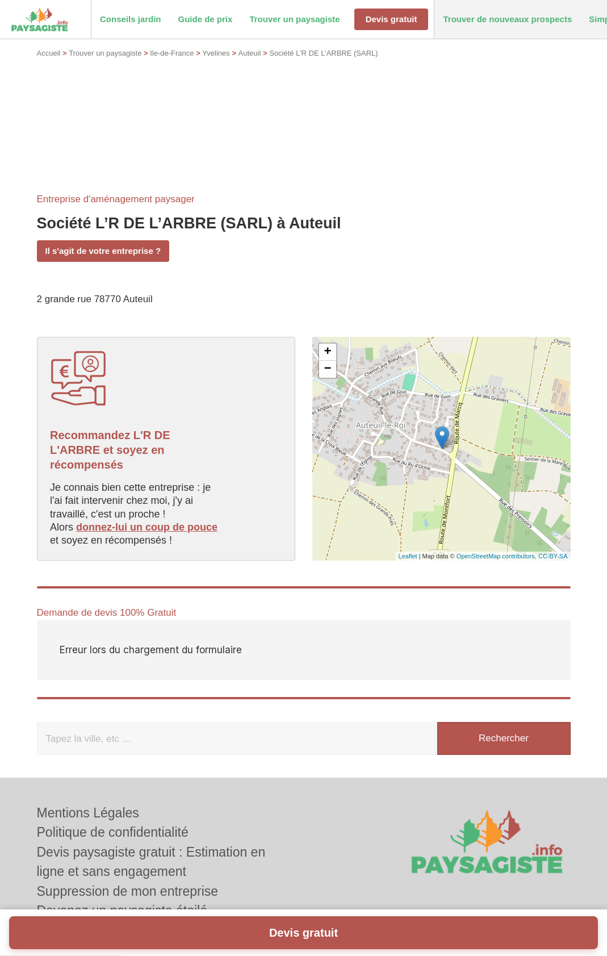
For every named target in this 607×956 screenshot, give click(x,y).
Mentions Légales (88, 812)
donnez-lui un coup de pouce (146, 527)
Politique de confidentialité (113, 832)
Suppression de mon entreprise (128, 891)
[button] (130, 19)
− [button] (327, 369)
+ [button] (327, 352)
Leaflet (408, 556)
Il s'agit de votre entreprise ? (103, 251)
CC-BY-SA (553, 556)
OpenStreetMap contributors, (497, 556)
